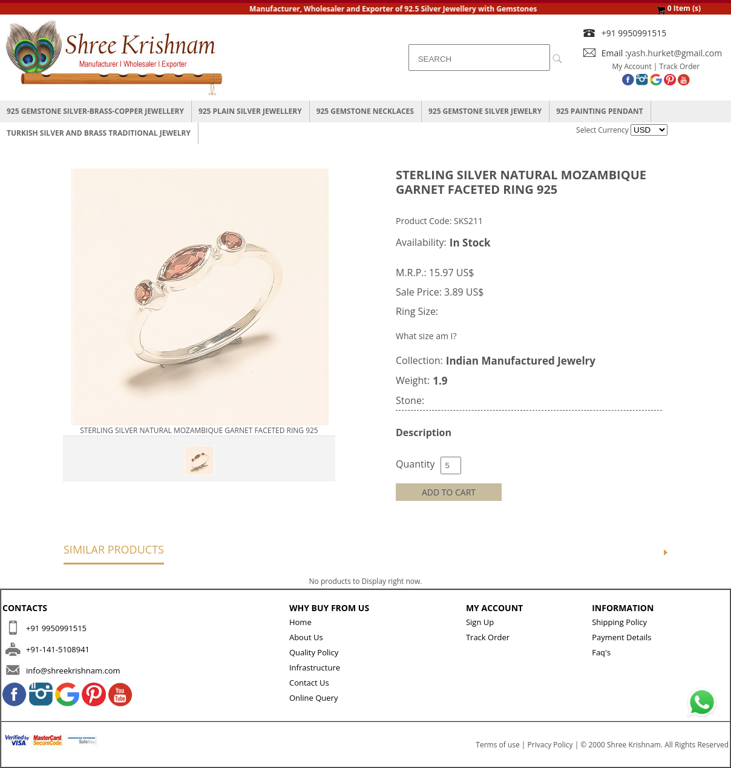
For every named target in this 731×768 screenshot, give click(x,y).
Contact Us (309, 682)
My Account (632, 66)
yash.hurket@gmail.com (675, 53)
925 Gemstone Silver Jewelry (485, 111)
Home (300, 622)
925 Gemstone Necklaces (365, 111)
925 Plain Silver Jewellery (250, 111)
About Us (306, 637)
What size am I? (426, 336)
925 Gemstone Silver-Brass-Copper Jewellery (95, 111)
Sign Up (480, 622)
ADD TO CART (449, 492)
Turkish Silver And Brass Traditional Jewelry (99, 133)
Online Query (313, 697)
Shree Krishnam (634, 745)
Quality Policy (313, 652)
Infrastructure (314, 667)
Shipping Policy (619, 622)
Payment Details (621, 637)
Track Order (680, 66)
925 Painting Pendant (599, 111)
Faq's (601, 652)
